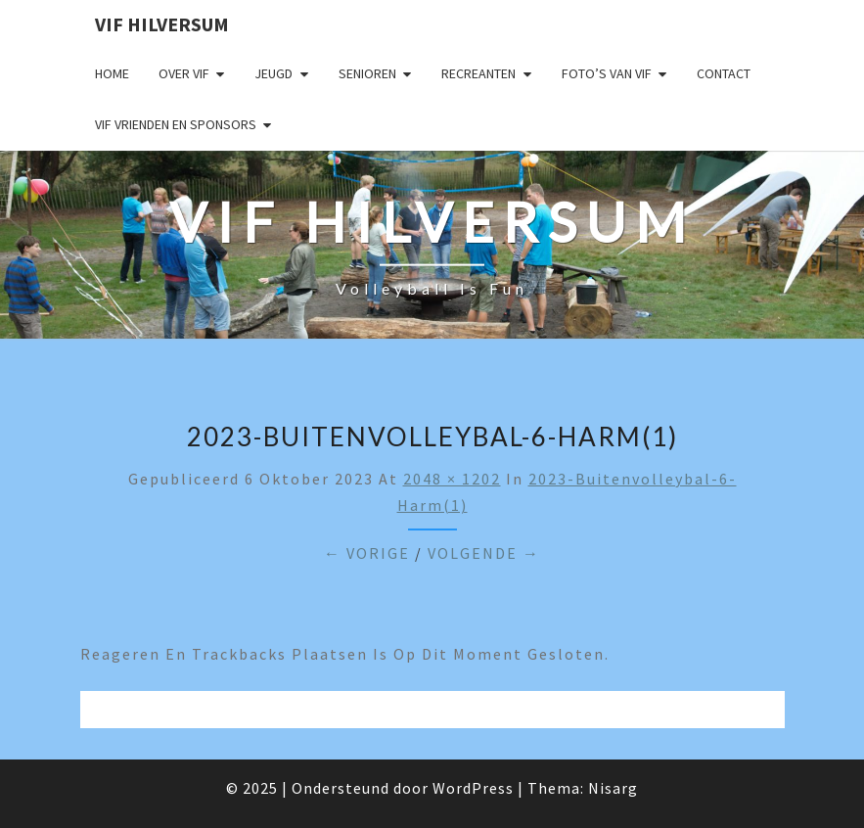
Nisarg (613, 788)
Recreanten (478, 73)
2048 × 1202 (452, 478)
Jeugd (273, 73)
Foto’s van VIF (607, 73)
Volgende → (484, 553)
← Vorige (367, 553)
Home (112, 73)
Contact (723, 73)
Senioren (367, 73)
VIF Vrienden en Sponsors (175, 124)
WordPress (473, 788)
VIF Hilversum (162, 24)
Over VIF (184, 73)
